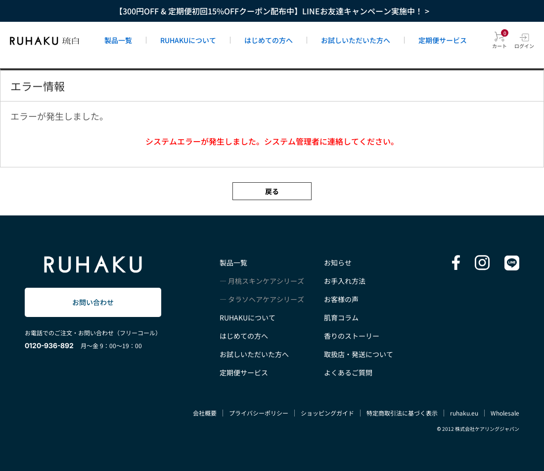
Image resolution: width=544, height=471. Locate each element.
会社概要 (205, 413)
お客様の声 (341, 299)
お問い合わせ (93, 302)
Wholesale (505, 413)
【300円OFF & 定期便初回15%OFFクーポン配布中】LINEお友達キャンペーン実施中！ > (272, 11)
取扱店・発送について (358, 354)
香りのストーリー (351, 336)
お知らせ (338, 262)
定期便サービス (442, 40)
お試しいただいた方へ (355, 40)
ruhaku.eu (464, 413)
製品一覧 (118, 40)
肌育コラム (341, 317)
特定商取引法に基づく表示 (402, 413)
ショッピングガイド (327, 413)
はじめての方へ (268, 40)
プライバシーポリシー (258, 413)
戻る (272, 191)
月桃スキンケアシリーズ (266, 281)
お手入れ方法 (344, 281)
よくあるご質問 (348, 372)
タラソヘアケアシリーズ (266, 299)
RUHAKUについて (188, 40)
